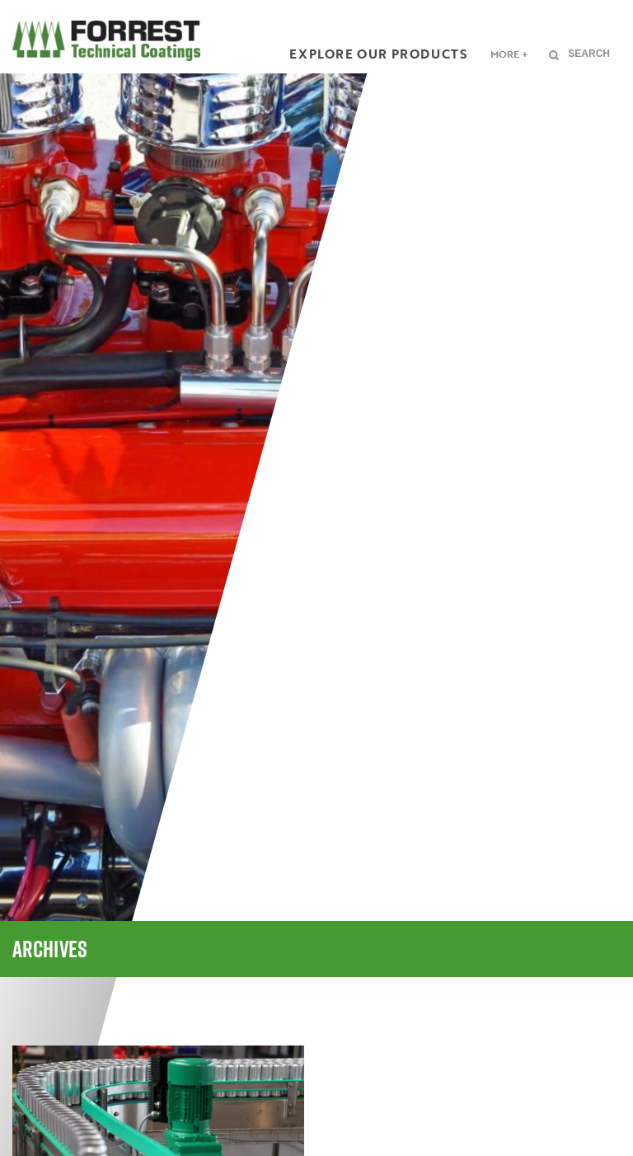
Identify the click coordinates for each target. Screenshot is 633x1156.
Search (589, 53)
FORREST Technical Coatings (106, 41)
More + (509, 53)
